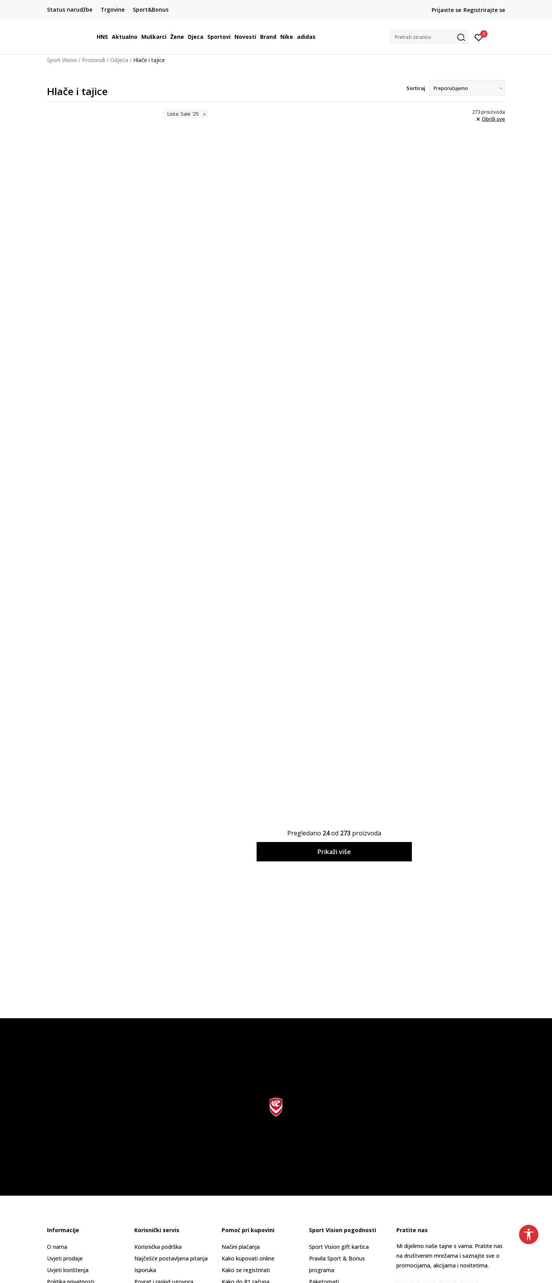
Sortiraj (415, 88)
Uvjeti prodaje (65, 1258)
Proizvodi (93, 60)
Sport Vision (62, 60)
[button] (429, 37)
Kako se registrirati (246, 1270)
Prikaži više (334, 851)
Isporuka (145, 1270)
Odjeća (119, 60)
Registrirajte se (484, 10)
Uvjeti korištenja (68, 1270)
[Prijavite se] (479, 37)
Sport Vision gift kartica (339, 1246)
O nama (57, 1246)
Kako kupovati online (248, 1258)
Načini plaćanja (241, 1246)
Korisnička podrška (158, 1246)
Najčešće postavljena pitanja (171, 1258)
